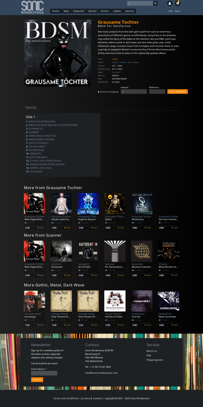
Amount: (125, 87)
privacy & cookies (91, 398)
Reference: (154, 87)
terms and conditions (66, 398)
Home (55, 11)
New (66, 11)
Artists (105, 11)
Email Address (38, 369)
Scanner (116, 72)
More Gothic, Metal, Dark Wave (54, 285)
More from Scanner (43, 235)
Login (115, 59)
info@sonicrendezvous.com (101, 372)
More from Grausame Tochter (53, 187)
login (41, 227)
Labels (117, 11)
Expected (78, 11)
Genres (129, 11)
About (178, 11)
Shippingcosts (154, 359)
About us (151, 350)
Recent (93, 11)
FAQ (170, 11)
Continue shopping (108, 91)
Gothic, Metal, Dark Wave (125, 62)
